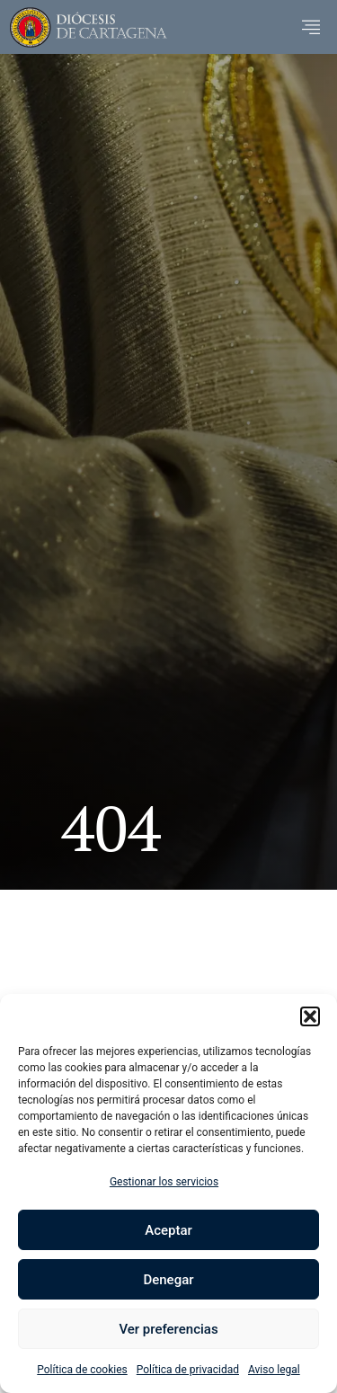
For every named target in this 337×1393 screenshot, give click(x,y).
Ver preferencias (168, 1329)
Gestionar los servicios (164, 1182)
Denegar (168, 1280)
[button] (310, 1016)
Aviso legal (274, 1369)
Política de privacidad (188, 1369)
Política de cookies (82, 1369)
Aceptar (168, 1230)
